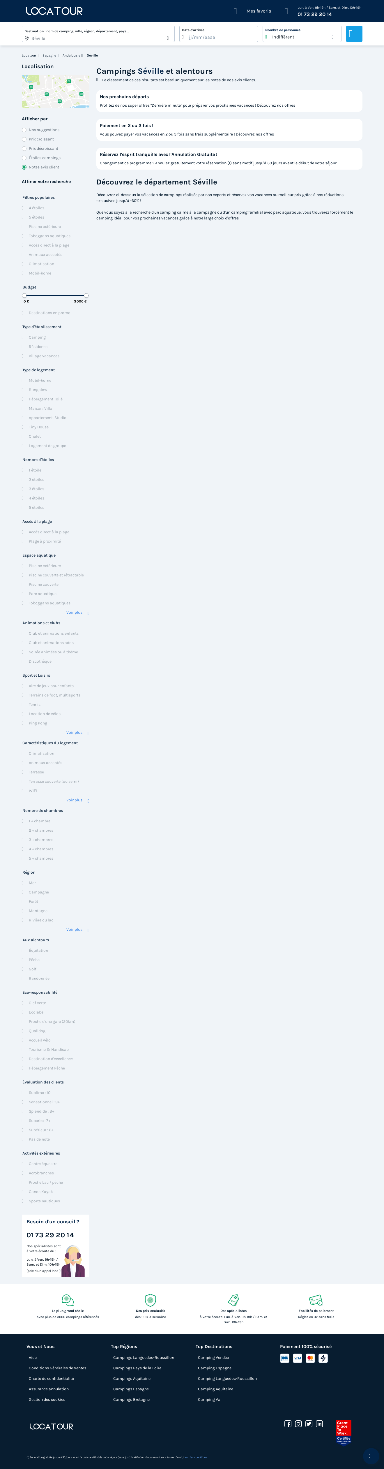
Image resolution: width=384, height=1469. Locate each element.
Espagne (49, 55)
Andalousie (71, 55)
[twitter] (308, 1423)
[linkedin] (319, 1423)
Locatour (29, 55)
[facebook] (287, 1423)
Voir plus (74, 612)
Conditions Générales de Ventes (57, 1368)
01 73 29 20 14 (315, 14)
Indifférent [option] (283, 37)
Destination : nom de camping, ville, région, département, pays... (76, 31)
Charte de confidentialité (51, 1378)
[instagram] (298, 1423)
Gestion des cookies (47, 1399)
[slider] (24, 295)
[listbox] (302, 34)
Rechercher (354, 34)
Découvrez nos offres (276, 105)
